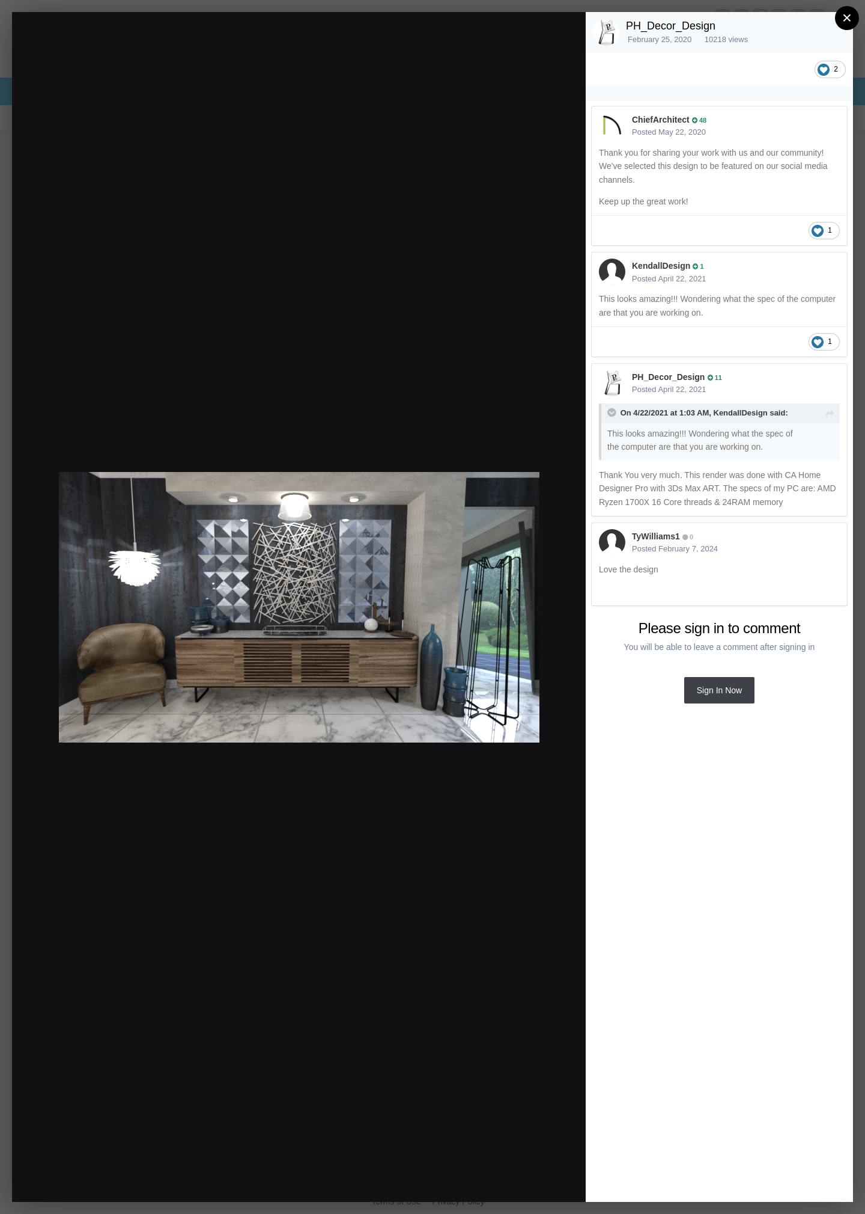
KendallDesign (661, 266)
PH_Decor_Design (670, 26)
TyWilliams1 (656, 536)
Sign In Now (719, 690)
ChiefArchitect (661, 119)
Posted (669, 131)
